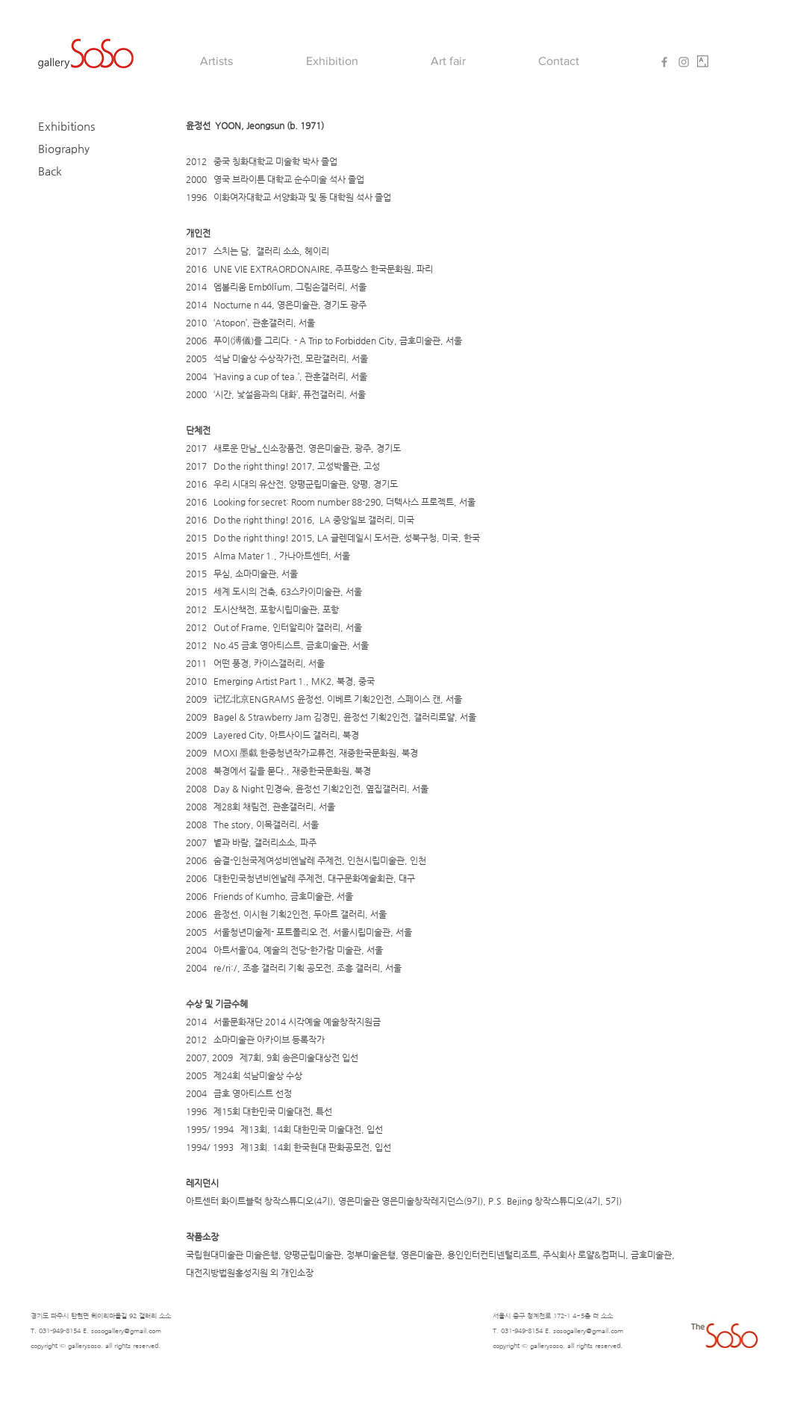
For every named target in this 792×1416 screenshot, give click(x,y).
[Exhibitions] (78, 125)
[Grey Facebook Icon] (664, 62)
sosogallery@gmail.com (126, 1331)
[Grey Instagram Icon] (683, 62)
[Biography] (78, 148)
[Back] (78, 170)
